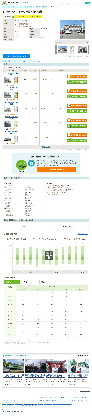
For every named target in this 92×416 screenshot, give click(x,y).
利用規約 (62, 397)
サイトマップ (53, 397)
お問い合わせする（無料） (77, 77)
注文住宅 (4, 404)
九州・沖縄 (33, 405)
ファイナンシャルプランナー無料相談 (62, 404)
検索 (88, 3)
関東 (10, 405)
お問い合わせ (85, 397)
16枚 (7, 129)
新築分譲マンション (57, 400)
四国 (26, 405)
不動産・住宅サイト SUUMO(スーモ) (11, 400)
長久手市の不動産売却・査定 (16, 56)
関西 (23, 405)
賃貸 (35, 16)
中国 (29, 405)
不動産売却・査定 (19, 404)
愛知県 (38, 7)
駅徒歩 (43, 282)
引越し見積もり (33, 404)
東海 (20, 405)
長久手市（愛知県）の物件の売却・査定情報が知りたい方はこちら (21, 61)
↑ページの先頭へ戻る (85, 391)
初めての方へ (43, 397)
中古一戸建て (81, 400)
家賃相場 (49, 400)
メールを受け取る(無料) (56, 169)
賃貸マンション (28, 400)
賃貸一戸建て (43, 400)
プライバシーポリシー (73, 397)
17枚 (7, 143)
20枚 (7, 85)
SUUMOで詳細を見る (77, 82)
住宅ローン (40, 404)
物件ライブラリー (48, 404)
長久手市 (44, 7)
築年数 (25, 282)
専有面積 (8, 282)
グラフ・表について (83, 234)
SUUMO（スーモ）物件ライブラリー (15, 3)
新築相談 (26, 404)
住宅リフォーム (10, 404)
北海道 (3, 405)
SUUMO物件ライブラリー (27, 7)
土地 (86, 400)
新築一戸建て (74, 400)
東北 (7, 405)
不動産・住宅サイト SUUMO (10, 7)
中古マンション (66, 400)
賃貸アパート (36, 400)
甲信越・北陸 (15, 405)
